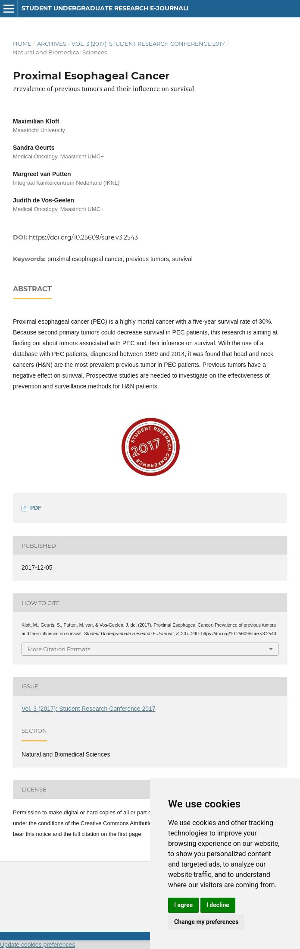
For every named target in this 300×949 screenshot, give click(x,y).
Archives (51, 43)
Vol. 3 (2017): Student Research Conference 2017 (148, 43)
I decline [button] (217, 905)
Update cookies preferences (37, 944)
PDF (35, 507)
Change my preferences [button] (206, 921)
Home (22, 43)
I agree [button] (183, 905)
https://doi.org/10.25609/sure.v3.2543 (83, 237)
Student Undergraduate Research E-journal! (105, 8)
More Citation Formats (59, 649)
